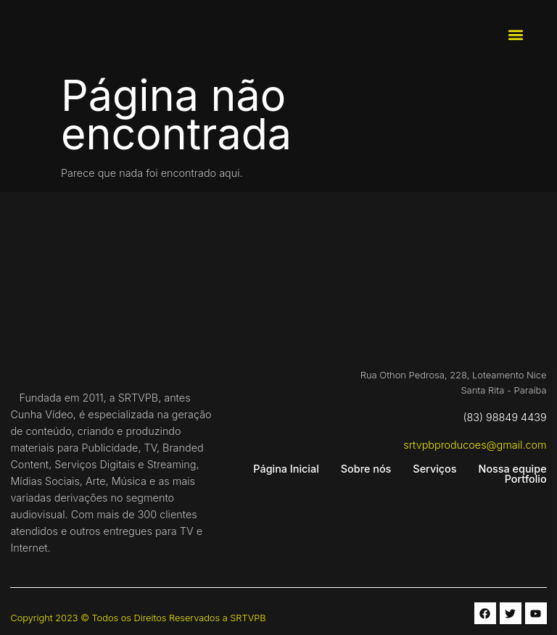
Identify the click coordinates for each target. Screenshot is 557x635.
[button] (515, 35)
